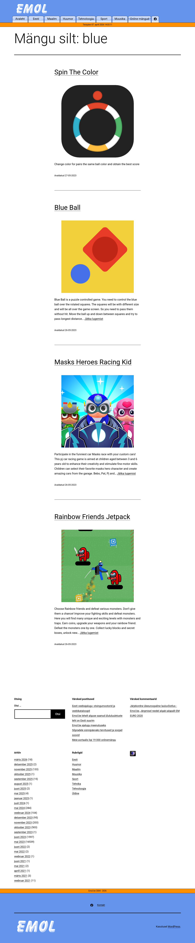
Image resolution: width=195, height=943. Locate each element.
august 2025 (21, 783)
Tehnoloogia (79, 788)
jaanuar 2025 (21, 798)
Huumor (76, 764)
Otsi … (17, 705)
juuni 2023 (20, 836)
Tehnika (76, 783)
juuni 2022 (20, 846)
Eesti (75, 759)
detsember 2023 (23, 817)
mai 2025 (19, 793)
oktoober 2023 (22, 827)
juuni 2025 (20, 788)
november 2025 (23, 769)
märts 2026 (20, 759)
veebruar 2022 (22, 856)
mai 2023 (19, 841)
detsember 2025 (23, 764)
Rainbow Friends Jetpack (92, 517)
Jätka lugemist (94, 319)
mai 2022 (19, 851)
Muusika (77, 774)
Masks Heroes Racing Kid (93, 362)
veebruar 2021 (22, 880)
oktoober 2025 (22, 774)
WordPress (174, 926)
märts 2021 (20, 875)
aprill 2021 (20, 870)
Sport (75, 778)
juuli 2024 (19, 803)
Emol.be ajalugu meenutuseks (89, 725)
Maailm (76, 769)
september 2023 (23, 832)
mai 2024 (19, 807)
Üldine (75, 793)
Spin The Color (76, 72)
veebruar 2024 (22, 812)
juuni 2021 (20, 861)
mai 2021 (19, 865)
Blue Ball (67, 207)
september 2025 (23, 778)
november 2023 (23, 822)
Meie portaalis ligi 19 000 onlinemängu (94, 739)
